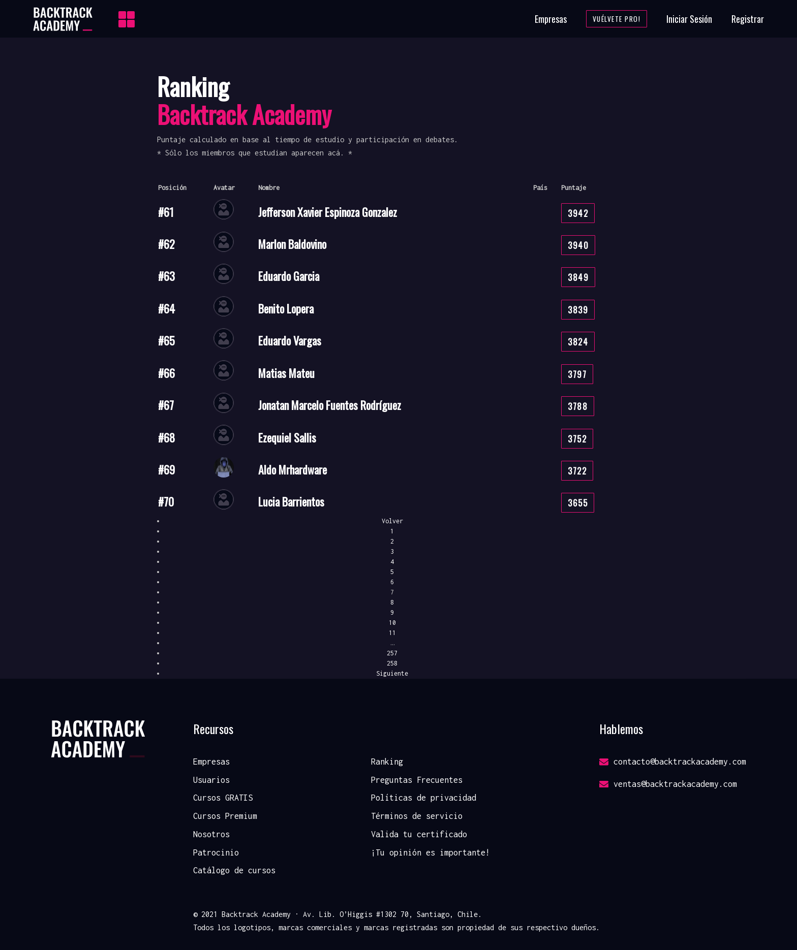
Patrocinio (216, 852)
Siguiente (392, 673)
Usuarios (211, 779)
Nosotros (211, 834)
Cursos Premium (225, 815)
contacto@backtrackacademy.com (672, 761)
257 (392, 653)
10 (392, 622)
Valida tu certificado (419, 834)
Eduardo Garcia (288, 276)
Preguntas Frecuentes (417, 779)
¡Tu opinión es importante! (430, 852)
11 (392, 633)
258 (392, 663)
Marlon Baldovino (292, 244)
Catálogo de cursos (234, 870)
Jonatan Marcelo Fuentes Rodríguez (329, 405)
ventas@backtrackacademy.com (668, 783)
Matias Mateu (286, 373)
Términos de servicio (417, 815)
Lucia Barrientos (291, 501)
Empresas (551, 19)
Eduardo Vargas (289, 340)
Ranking (387, 761)
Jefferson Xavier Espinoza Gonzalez (327, 212)
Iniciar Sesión (689, 19)
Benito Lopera (286, 308)
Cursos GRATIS (223, 797)
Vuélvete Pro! (617, 19)
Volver (392, 521)
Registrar (747, 19)
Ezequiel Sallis (287, 437)
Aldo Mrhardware (292, 469)
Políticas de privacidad (423, 797)
